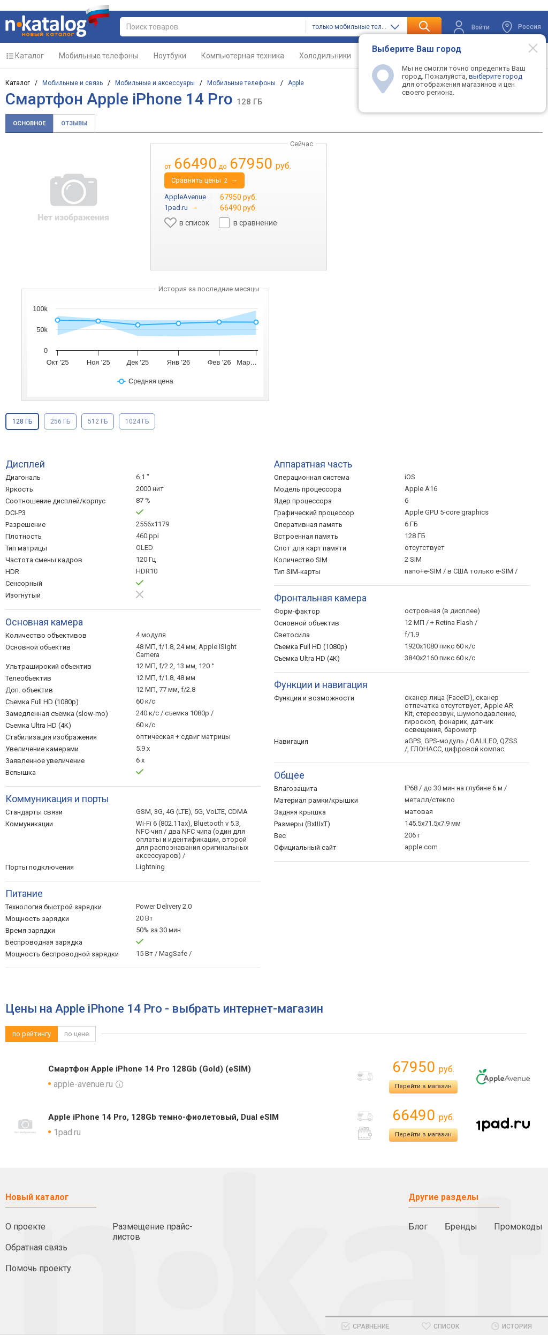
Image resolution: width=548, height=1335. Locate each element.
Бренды (461, 1226)
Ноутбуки (170, 55)
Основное (29, 123)
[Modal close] (527, 47)
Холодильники (325, 55)
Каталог (29, 55)
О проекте (25, 1226)
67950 (423, 1067)
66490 (423, 1115)
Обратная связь (36, 1247)
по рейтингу (31, 1034)
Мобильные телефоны (98, 55)
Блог (418, 1226)
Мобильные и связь (72, 83)
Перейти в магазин (423, 1086)
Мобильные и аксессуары (155, 83)
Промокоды (518, 1226)
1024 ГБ (137, 421)
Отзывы (74, 123)
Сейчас (301, 144)
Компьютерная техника (242, 55)
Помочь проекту (38, 1268)
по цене (76, 1034)
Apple (296, 83)
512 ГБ (98, 421)
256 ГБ (60, 421)
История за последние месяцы (209, 289)
